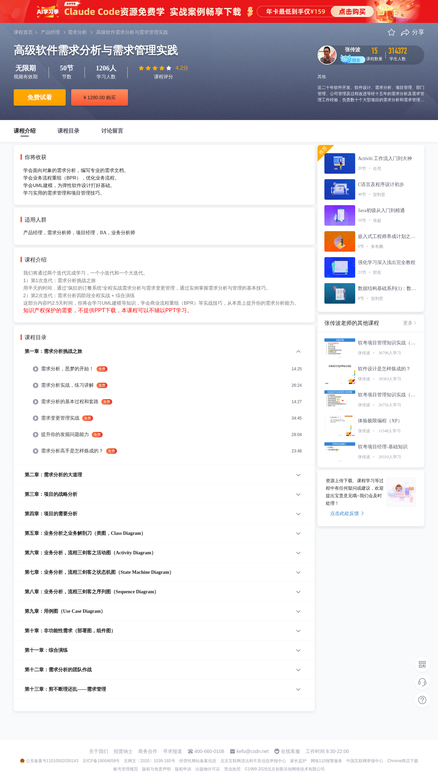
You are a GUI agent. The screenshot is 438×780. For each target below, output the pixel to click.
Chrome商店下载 (402, 760)
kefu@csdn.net (252, 751)
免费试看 (39, 97)
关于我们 (98, 751)
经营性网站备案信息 (197, 760)
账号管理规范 (125, 769)
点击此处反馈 (347, 513)
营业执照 (232, 769)
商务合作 (147, 751)
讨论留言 (112, 131)
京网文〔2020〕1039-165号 (149, 760)
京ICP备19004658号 (101, 760)
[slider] (156, 68)
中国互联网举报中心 (364, 760)
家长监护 (298, 760)
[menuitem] (164, 406)
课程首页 (23, 32)
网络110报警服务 (326, 760)
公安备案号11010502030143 (52, 760)
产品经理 (50, 32)
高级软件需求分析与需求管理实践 (132, 32)
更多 (410, 323)
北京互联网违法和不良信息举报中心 (253, 760)
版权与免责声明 (156, 769)
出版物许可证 (207, 769)
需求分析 (77, 32)
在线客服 (290, 751)
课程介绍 (25, 131)
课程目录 (68, 131)
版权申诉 (183, 769)
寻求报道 (172, 751)
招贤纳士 (123, 751)
